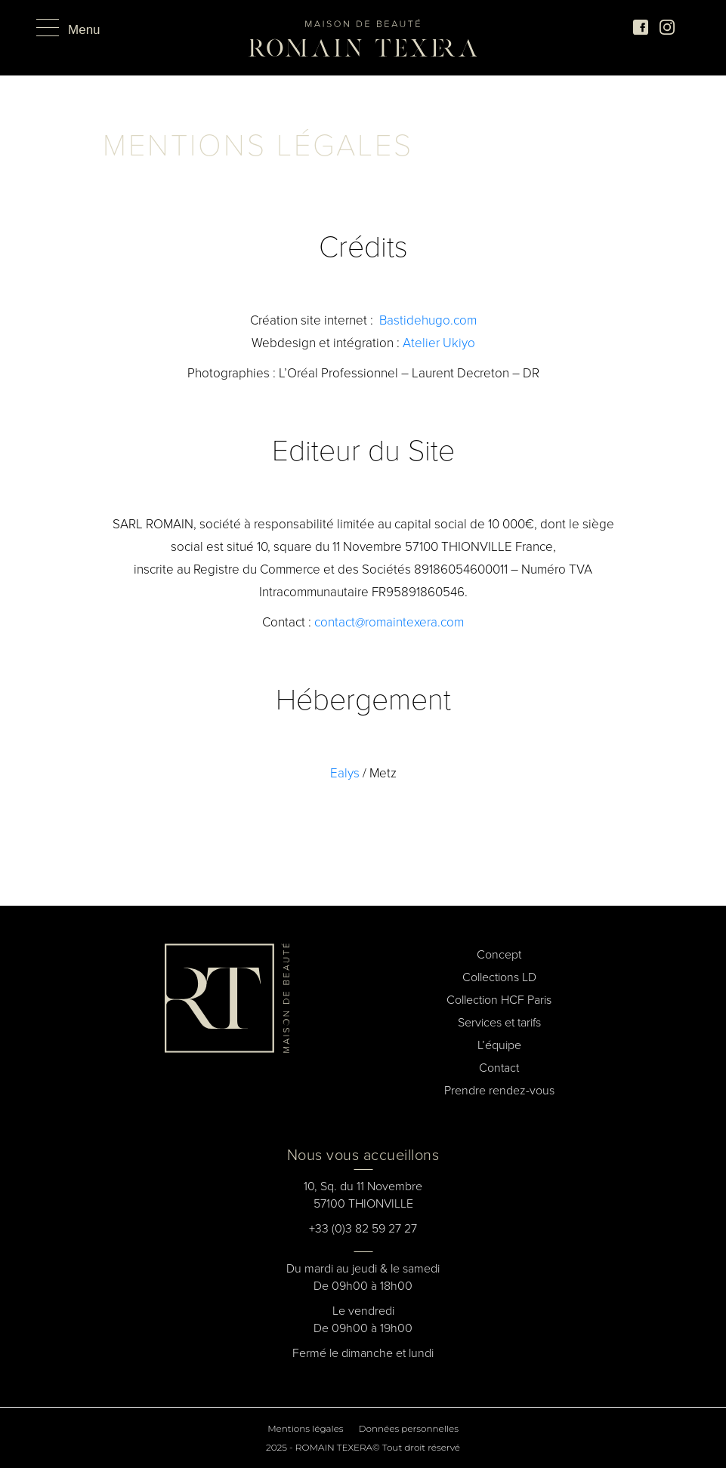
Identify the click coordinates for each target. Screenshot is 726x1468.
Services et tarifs (499, 1022)
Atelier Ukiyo (439, 343)
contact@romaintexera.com (389, 622)
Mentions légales (305, 1428)
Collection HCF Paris (498, 999)
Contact (499, 1067)
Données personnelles (409, 1428)
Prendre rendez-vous (499, 1090)
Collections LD (499, 977)
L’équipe (499, 1045)
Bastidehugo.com (428, 320)
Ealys (345, 773)
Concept (499, 954)
